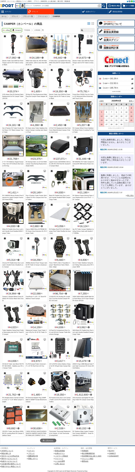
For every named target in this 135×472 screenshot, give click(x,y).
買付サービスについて (9, 459)
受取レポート (33, 459)
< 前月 (101, 101)
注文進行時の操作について (11, 464)
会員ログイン (60, 453)
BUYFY (111, 451)
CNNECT (112, 453)
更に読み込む (48, 441)
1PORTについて (7, 451)
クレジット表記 (87, 459)
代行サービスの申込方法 (10, 456)
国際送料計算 (33, 456)
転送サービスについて (9, 461)
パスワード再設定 (61, 456)
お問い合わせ (60, 464)
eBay (6, 30)
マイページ (59, 459)
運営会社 (85, 461)
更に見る (130, 195)
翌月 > (131, 101)
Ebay (85, 471)
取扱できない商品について (11, 466)
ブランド (31, 453)
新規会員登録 (60, 451)
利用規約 (85, 451)
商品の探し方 (6, 453)
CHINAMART (114, 456)
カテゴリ (31, 451)
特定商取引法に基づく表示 (91, 456)
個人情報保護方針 (88, 453)
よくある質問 (60, 461)
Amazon (16, 30)
